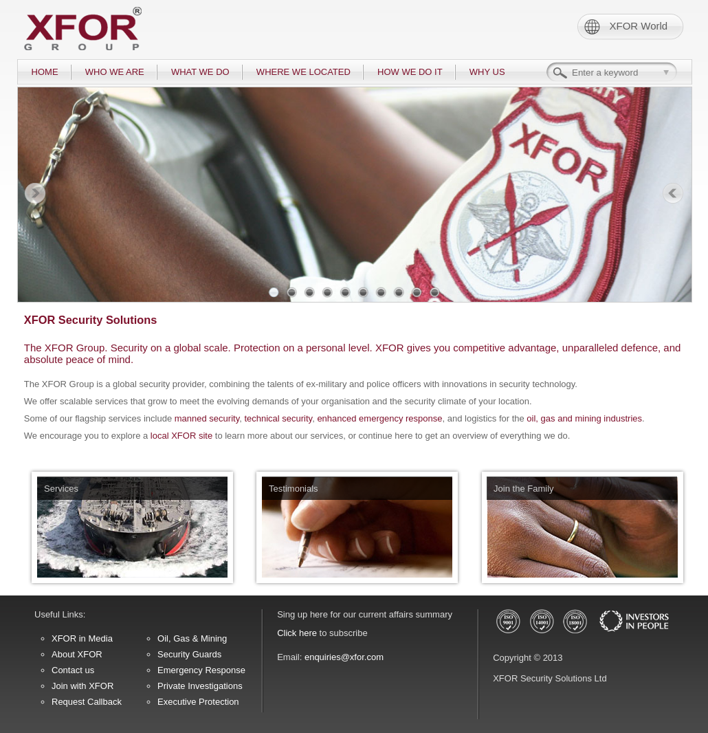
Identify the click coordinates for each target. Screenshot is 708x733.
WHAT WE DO (200, 72)
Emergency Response (201, 670)
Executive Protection (198, 702)
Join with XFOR (82, 686)
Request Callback (87, 702)
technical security (278, 418)
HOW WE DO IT (410, 72)
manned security (207, 418)
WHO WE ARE (114, 72)
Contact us (73, 670)
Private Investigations (200, 686)
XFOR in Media (82, 638)
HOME (45, 72)
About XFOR (77, 654)
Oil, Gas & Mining (192, 638)
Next (673, 194)
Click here (297, 633)
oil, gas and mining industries (584, 418)
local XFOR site (181, 435)
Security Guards (189, 654)
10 (434, 292)
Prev (35, 194)
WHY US (487, 72)
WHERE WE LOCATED (303, 72)
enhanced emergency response (379, 418)
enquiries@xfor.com (344, 657)
